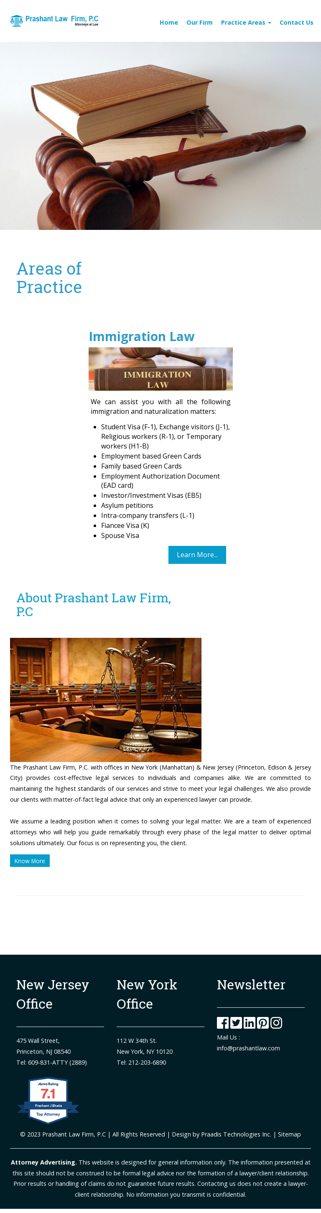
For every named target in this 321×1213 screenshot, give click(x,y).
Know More (30, 861)
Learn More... (197, 554)
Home (169, 22)
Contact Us (296, 22)
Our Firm (199, 22)
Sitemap (288, 1134)
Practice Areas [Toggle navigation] (246, 22)
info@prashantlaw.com (248, 1048)
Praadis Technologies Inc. (236, 1134)
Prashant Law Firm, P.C (74, 1134)
